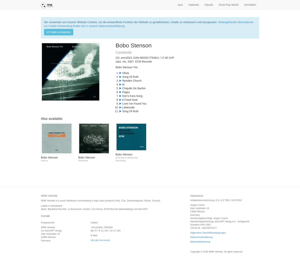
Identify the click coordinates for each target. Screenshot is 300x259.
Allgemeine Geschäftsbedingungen (208, 232)
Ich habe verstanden (58, 32)
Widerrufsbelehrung (200, 241)
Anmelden (250, 4)
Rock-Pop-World (228, 4)
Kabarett (194, 4)
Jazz (180, 4)
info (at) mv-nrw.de (100, 240)
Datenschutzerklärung (201, 237)
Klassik (209, 4)
